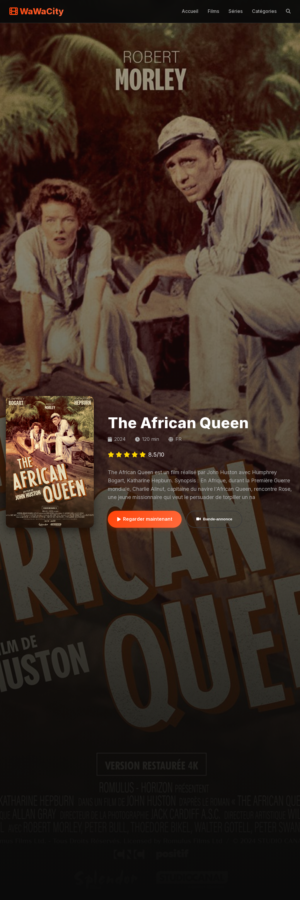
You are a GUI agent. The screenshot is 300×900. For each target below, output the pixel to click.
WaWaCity (36, 11)
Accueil (190, 11)
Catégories (264, 11)
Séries (236, 11)
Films (213, 11)
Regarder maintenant (144, 519)
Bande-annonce (214, 519)
